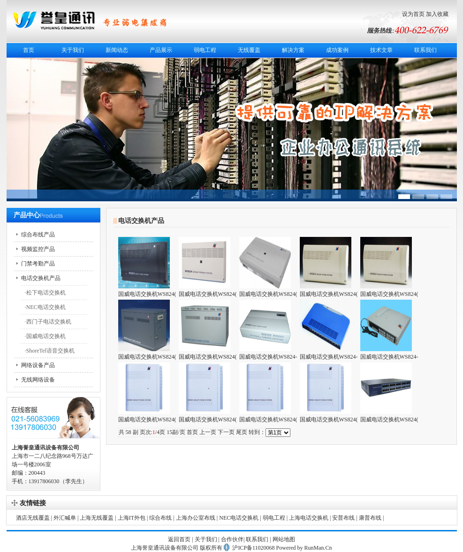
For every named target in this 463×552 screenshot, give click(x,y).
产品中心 (27, 215)
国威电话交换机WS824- (268, 356)
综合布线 (160, 518)
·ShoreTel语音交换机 (50, 350)
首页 (28, 50)
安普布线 (343, 518)
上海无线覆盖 (97, 518)
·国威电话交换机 (45, 336)
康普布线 (370, 518)
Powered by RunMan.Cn (304, 548)
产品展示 (161, 50)
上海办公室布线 (195, 518)
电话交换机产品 (41, 278)
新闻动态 (117, 50)
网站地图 (284, 539)
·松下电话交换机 (45, 292)
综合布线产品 (38, 234)
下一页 (226, 432)
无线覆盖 (249, 50)
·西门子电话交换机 (48, 321)
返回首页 (179, 539)
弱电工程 (205, 50)
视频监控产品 (38, 249)
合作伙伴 (232, 539)
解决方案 (293, 50)
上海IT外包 (131, 518)
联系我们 (425, 50)
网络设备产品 (38, 365)
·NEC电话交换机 (45, 307)
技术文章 (381, 50)
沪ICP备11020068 (253, 548)
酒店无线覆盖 (33, 518)
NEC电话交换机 (238, 518)
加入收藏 (437, 14)
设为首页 (413, 14)
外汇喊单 (64, 518)
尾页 (241, 432)
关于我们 (72, 50)
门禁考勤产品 (38, 263)
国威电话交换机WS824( (147, 294)
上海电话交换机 (308, 518)
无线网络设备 (38, 379)
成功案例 (337, 50)
